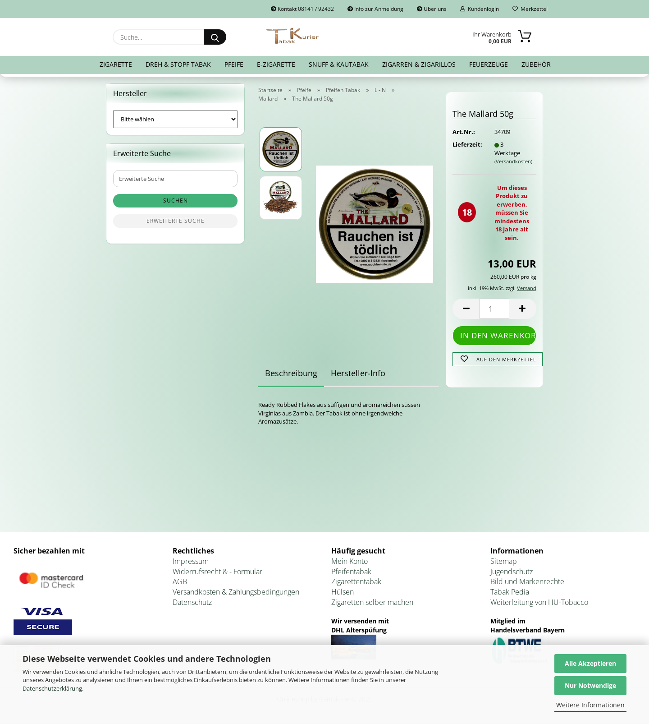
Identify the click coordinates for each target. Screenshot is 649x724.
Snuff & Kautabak (339, 64)
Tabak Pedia (509, 592)
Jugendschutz (511, 571)
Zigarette (116, 64)
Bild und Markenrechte (527, 581)
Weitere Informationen (590, 705)
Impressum (191, 561)
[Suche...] (215, 37)
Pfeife (233, 64)
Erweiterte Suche (175, 221)
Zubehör (536, 64)
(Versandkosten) (513, 161)
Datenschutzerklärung (52, 688)
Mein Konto (349, 561)
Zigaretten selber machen (372, 602)
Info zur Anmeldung (375, 9)
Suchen (175, 200)
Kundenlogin (479, 9)
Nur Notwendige (590, 685)
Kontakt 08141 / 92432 (302, 9)
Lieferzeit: (466, 144)
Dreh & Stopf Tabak (178, 64)
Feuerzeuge (488, 64)
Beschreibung (291, 373)
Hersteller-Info (358, 373)
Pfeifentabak (351, 571)
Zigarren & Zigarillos (419, 64)
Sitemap (503, 561)
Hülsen (342, 592)
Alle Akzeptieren (590, 663)
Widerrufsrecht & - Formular (217, 571)
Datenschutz (192, 602)
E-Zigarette (276, 64)
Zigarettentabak (356, 581)
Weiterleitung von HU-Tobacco (539, 602)
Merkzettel (530, 9)
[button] (466, 309)
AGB (180, 581)
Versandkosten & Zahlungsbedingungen (236, 592)
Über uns (432, 9)
